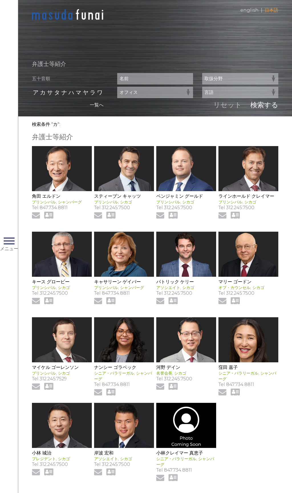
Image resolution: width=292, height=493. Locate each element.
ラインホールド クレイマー (246, 196)
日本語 (271, 10)
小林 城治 (41, 453)
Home (67, 15)
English (249, 10)
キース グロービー (51, 281)
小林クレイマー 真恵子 (179, 453)
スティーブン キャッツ (117, 196)
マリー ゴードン (235, 281)
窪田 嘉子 (228, 367)
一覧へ (97, 105)
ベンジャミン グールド (179, 196)
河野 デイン (168, 367)
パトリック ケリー (175, 281)
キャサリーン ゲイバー (117, 281)
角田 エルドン (46, 196)
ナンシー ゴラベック (115, 367)
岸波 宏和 (103, 453)
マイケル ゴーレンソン (55, 367)
